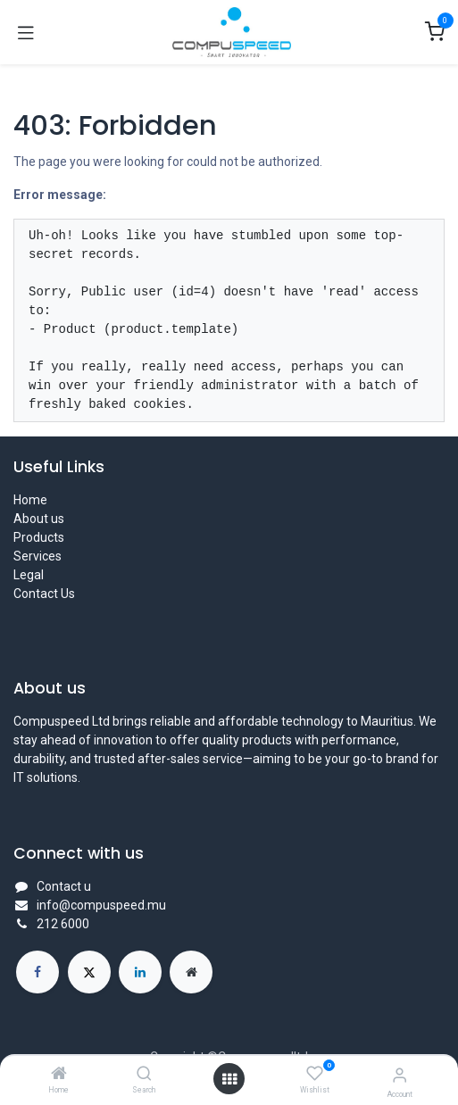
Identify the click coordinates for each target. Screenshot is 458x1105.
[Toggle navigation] (25, 32)
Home (30, 500)
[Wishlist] (314, 1073)
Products (38, 537)
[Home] (59, 1075)
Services (37, 556)
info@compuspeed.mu (101, 905)
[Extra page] (191, 972)
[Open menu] (229, 1079)
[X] (89, 972)
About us (38, 518)
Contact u (64, 886)
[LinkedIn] (140, 972)
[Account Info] (399, 1075)
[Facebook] (37, 972)
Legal (28, 575)
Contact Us (44, 593)
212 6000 (63, 924)
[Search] (144, 1075)
